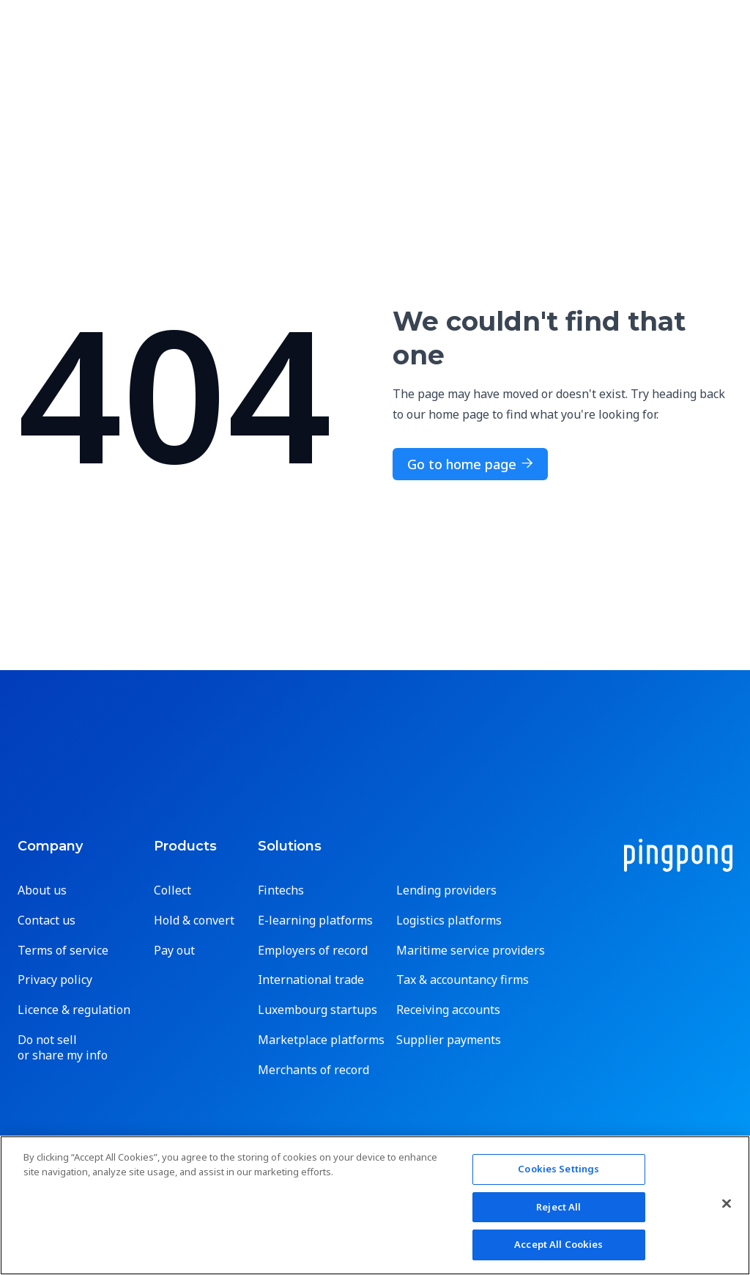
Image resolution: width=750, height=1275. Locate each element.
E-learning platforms (315, 920)
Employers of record (313, 950)
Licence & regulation (74, 1010)
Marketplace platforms (321, 1040)
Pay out (174, 950)
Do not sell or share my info (63, 1047)
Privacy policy (55, 980)
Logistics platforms (449, 920)
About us (42, 890)
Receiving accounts (448, 1010)
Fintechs (281, 890)
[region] (375, 1205)
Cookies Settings (558, 1168)
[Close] (726, 1204)
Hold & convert (194, 920)
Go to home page (470, 464)
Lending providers (446, 890)
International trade (311, 980)
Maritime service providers (470, 950)
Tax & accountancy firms (462, 980)
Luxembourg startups (317, 1010)
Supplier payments (448, 1040)
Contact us (46, 920)
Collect (172, 890)
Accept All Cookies (558, 1244)
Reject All (558, 1206)
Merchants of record (313, 1070)
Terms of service (63, 950)
